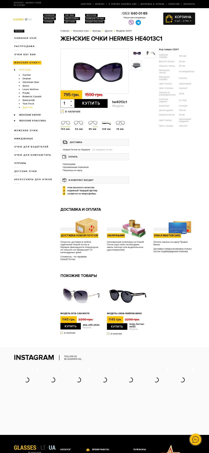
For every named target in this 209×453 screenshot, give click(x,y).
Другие (28, 107)
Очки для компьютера (32, 155)
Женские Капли (30, 114)
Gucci (26, 85)
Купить (91, 103)
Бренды (25, 69)
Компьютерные (95, 18)
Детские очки (25, 171)
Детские (70, 22)
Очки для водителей (31, 146)
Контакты (189, 4)
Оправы (48, 22)
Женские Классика (32, 120)
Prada (26, 93)
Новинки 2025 (25, 38)
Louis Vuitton (31, 89)
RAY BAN (69, 15)
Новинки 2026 (68, 420)
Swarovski (29, 100)
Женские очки (26, 62)
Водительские (94, 22)
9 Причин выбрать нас (123, 4)
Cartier (27, 75)
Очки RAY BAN (25, 54)
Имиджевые (23, 138)
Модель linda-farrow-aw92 (124, 313)
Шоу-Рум (86, 4)
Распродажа (24, 46)
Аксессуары (72, 18)
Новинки (49, 15)
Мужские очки (26, 130)
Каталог (100, 4)
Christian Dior (31, 82)
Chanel (27, 78)
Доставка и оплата (152, 4)
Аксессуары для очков (33, 179)
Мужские (49, 18)
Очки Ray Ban (67, 424)
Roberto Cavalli (32, 96)
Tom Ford (28, 103)
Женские (91, 15)
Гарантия (174, 4)
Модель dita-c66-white (74, 313)
